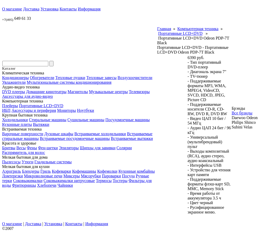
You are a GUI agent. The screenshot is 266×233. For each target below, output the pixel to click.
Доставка (31, 9)
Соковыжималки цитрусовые (69, 180)
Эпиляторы (69, 148)
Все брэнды (242, 113)
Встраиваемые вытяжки (132, 138)
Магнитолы (78, 91)
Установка (50, 9)
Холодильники (15, 120)
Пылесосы (11, 162)
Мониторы (66, 110)
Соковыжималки (27, 180)
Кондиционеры (15, 77)
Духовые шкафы (59, 134)
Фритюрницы (24, 185)
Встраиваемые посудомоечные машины (75, 138)
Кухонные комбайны (136, 171)
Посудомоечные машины (127, 120)
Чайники (65, 185)
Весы (21, 148)
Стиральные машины (47, 120)
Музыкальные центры (108, 91)
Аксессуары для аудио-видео (27, 96)
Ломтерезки (12, 176)
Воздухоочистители (135, 77)
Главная (164, 29)
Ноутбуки (85, 110)
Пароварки (111, 176)
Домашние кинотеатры (46, 91)
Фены (32, 148)
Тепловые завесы (101, 77)
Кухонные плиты (17, 124)
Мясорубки (91, 176)
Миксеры (71, 176)
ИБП (6, 110)
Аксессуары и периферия (33, 110)
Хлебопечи (46, 185)
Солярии (124, 148)
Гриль (45, 171)
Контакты (68, 9)
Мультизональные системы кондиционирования (69, 82)
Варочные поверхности (22, 134)
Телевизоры (139, 91)
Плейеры (10, 105)
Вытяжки (41, 124)
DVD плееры (13, 91)
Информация (89, 9)
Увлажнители (14, 82)
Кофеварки (61, 171)
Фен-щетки (48, 148)
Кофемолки (107, 171)
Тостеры (120, 180)
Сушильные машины (86, 120)
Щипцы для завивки (98, 148)
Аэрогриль (11, 171)
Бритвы (8, 148)
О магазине (12, 9)
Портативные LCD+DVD (41, 105)
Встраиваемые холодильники (100, 134)
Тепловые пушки (70, 77)
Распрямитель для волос (23, 152)
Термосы (103, 180)
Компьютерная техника (197, 29)
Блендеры (30, 171)
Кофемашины (84, 171)
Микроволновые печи (43, 176)
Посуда (128, 176)
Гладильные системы (53, 162)
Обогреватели (42, 77)
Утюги (27, 162)
